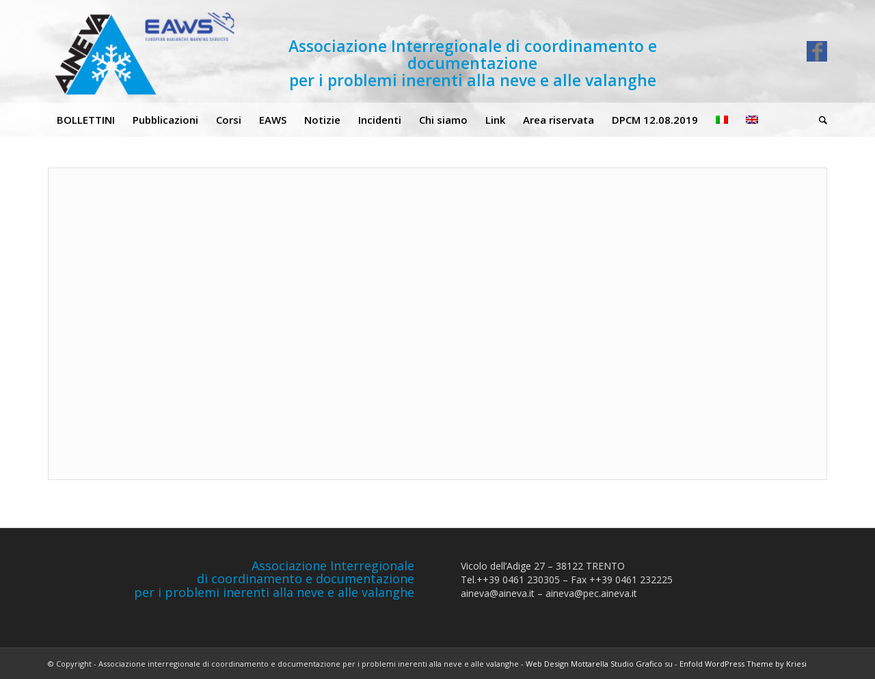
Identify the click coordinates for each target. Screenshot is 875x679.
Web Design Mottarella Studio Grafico (594, 663)
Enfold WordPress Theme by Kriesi (743, 663)
